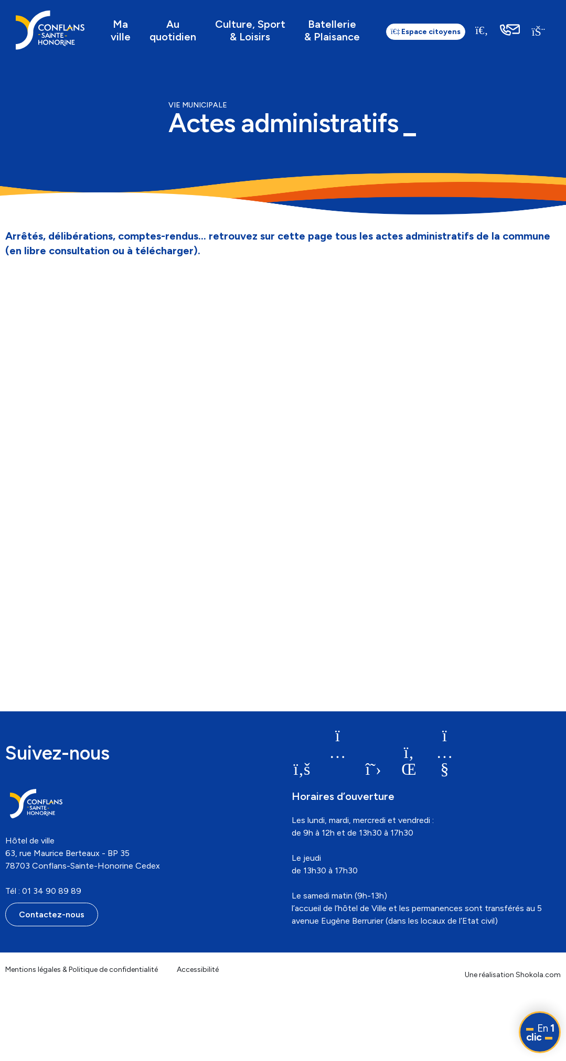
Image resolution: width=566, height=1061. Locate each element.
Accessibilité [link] (198, 969)
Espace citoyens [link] (426, 31)
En (540, 1033)
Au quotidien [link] (172, 30)
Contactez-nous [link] (51, 914)
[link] (50, 30)
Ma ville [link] (121, 30)
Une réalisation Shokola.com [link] (513, 974)
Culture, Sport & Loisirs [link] (250, 30)
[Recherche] (482, 30)
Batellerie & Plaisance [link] (332, 30)
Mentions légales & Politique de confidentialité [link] (81, 969)
